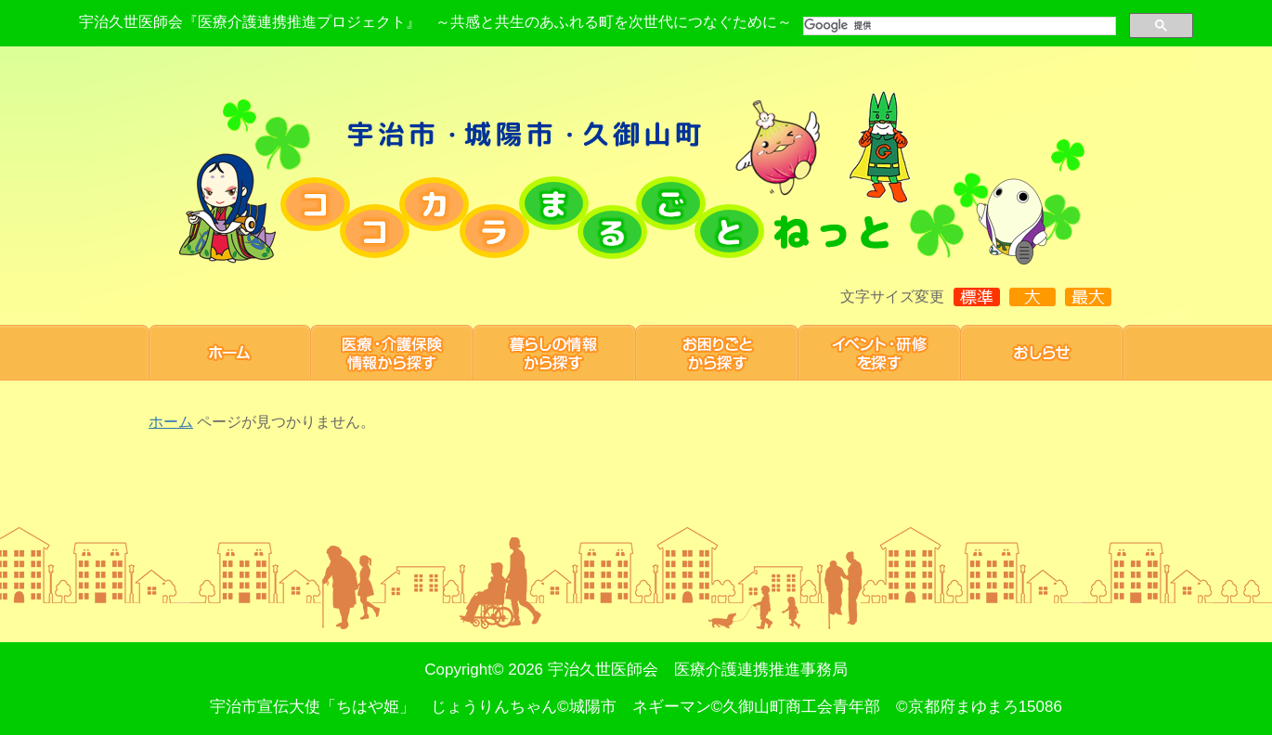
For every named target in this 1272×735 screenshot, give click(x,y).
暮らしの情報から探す (555, 352)
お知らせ (1042, 352)
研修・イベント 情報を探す (879, 352)
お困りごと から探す (717, 352)
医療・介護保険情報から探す (392, 352)
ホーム (230, 352)
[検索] (957, 26)
